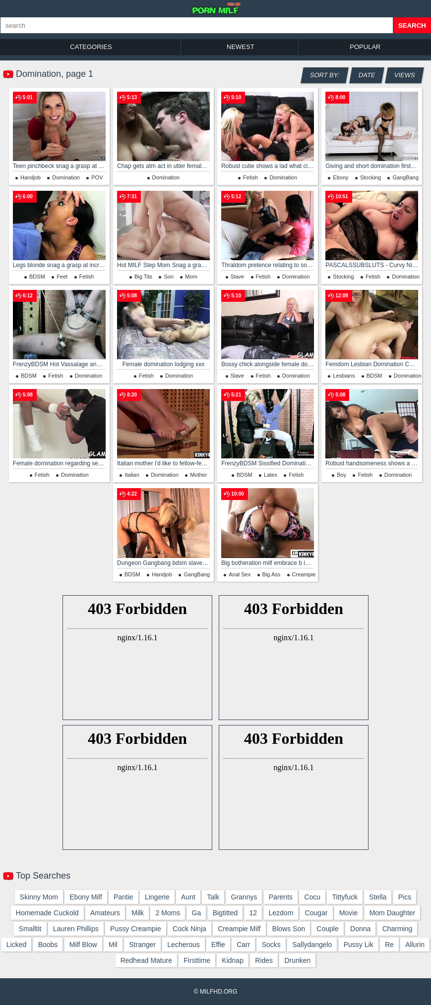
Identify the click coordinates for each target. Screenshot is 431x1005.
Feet (62, 276)
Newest (240, 47)
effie (218, 945)
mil (113, 945)
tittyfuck (345, 897)
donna (360, 929)
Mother (198, 475)
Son (169, 276)
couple (327, 929)
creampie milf (239, 929)
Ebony (340, 177)
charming (397, 929)
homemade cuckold (47, 913)
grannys (244, 897)
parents (281, 897)
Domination (66, 177)
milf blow (83, 945)
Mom (191, 276)
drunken (297, 960)
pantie (123, 897)
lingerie (157, 897)
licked (16, 945)
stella (377, 897)
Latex (270, 475)
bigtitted (225, 913)
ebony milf (85, 897)
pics (404, 897)
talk (213, 897)
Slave (238, 276)
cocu (312, 897)
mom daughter (392, 913)
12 (253, 913)
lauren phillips (76, 929)
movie (348, 913)
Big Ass (271, 574)
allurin (415, 945)
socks (271, 945)
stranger (142, 945)
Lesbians (344, 376)
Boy (341, 475)
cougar (316, 913)
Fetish (250, 177)
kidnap (233, 960)
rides (264, 960)
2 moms (167, 913)
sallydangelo (312, 945)
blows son (288, 929)
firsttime (197, 960)
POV (97, 177)
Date (367, 75)
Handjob (30, 177)
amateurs (105, 913)
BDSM (37, 276)
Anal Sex (239, 574)
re (389, 945)
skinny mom (39, 897)
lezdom (281, 913)
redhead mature (146, 960)
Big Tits (143, 276)
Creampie (304, 574)
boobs (48, 945)
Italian (131, 475)
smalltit (30, 929)
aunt (188, 897)
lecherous (183, 945)
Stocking (370, 177)
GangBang (405, 177)
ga (196, 913)
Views (405, 75)
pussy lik (358, 945)
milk (137, 913)
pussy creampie (135, 929)
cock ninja (189, 929)
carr (243, 945)
